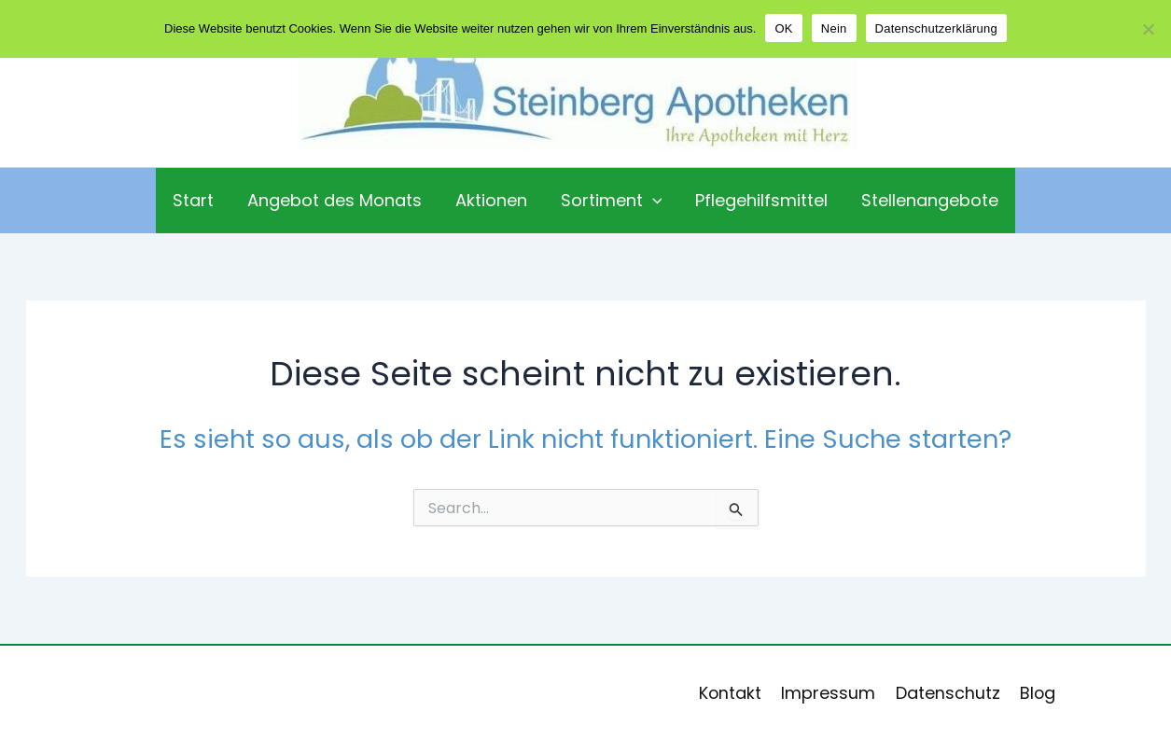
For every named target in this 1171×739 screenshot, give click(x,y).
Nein (834, 28)
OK (783, 28)
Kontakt (734, 692)
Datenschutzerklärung (936, 28)
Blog (1033, 692)
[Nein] (1147, 29)
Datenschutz (946, 692)
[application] (652, 200)
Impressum (830, 692)
